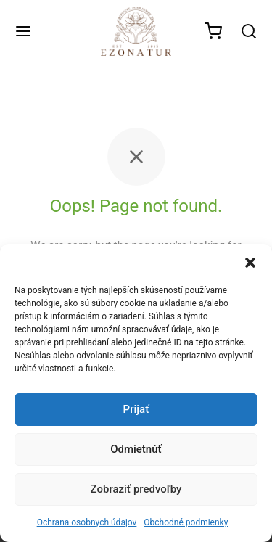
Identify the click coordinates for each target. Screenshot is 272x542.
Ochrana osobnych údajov (87, 522)
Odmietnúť (136, 449)
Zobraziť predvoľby (136, 489)
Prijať (136, 409)
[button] (250, 262)
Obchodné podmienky (186, 522)
